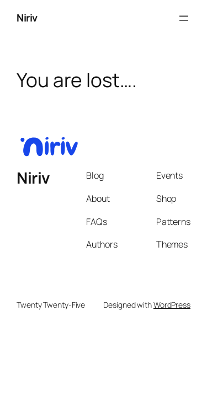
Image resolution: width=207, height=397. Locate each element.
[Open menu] (183, 18)
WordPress (171, 304)
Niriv (27, 17)
